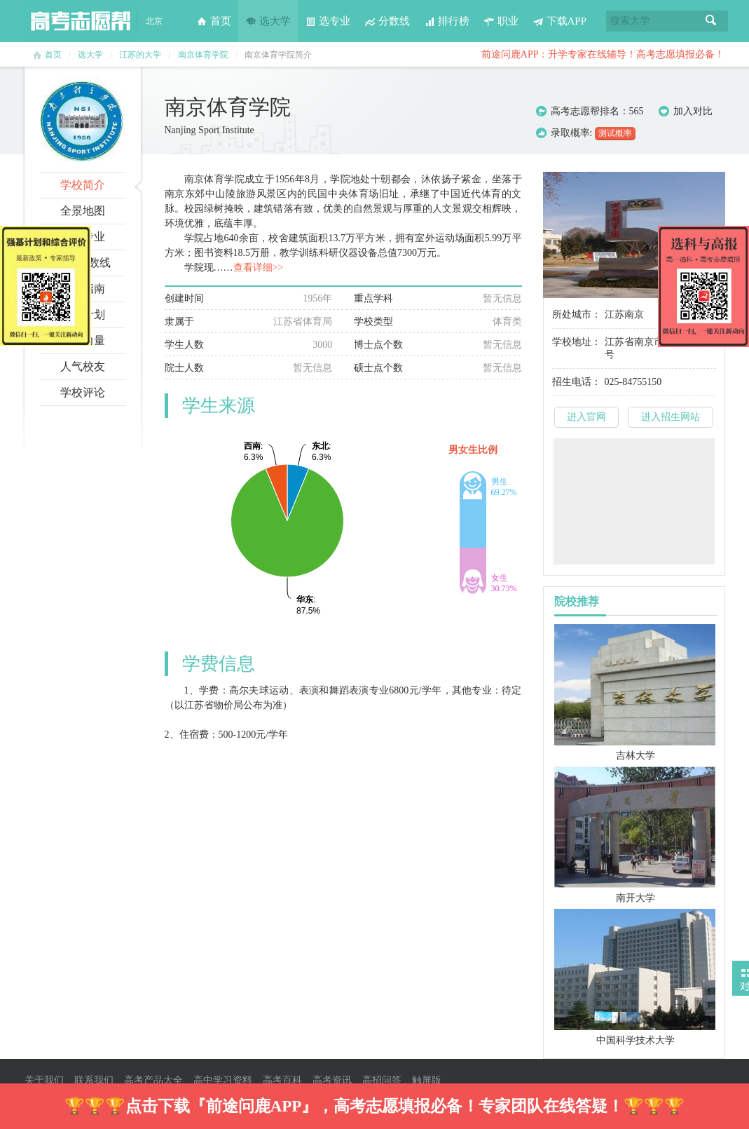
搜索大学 (630, 20)
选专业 (327, 21)
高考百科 (282, 1080)
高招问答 (381, 1080)
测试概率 (615, 133)
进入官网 (586, 417)
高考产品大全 (153, 1080)
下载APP (559, 21)
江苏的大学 (140, 55)
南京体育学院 (203, 55)
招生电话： (576, 382)
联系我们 (94, 1080)
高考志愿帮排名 (585, 111)
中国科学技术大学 (635, 1040)
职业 (500, 21)
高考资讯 (332, 1080)
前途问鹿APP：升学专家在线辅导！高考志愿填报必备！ (603, 54)
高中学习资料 (222, 1080)
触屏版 (426, 1080)
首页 (213, 21)
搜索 (711, 21)
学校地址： (576, 342)
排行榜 (446, 21)
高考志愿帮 (81, 21)
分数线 (387, 21)
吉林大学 (635, 755)
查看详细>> (258, 267)
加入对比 (686, 111)
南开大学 (635, 898)
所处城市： (576, 314)
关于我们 (44, 1080)
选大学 (268, 21)
